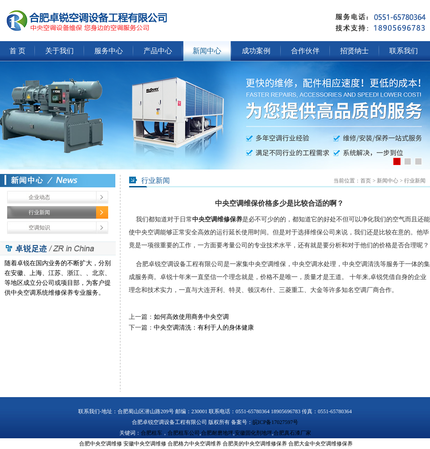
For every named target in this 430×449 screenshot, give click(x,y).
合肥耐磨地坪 (217, 433)
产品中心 (157, 51)
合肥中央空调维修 (100, 444)
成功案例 (256, 51)
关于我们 (59, 51)
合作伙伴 (305, 51)
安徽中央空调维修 (144, 444)
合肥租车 (151, 433)
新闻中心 (207, 51)
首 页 (17, 51)
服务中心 (108, 51)
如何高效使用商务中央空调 (191, 316)
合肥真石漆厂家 (292, 433)
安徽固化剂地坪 (253, 433)
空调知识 (39, 227)
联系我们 (403, 51)
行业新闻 (39, 212)
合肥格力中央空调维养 (194, 444)
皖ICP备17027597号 (276, 422)
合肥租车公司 (184, 433)
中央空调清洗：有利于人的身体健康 (204, 327)
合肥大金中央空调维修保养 (320, 444)
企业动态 (39, 197)
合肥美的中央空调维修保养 (255, 444)
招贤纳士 (354, 51)
